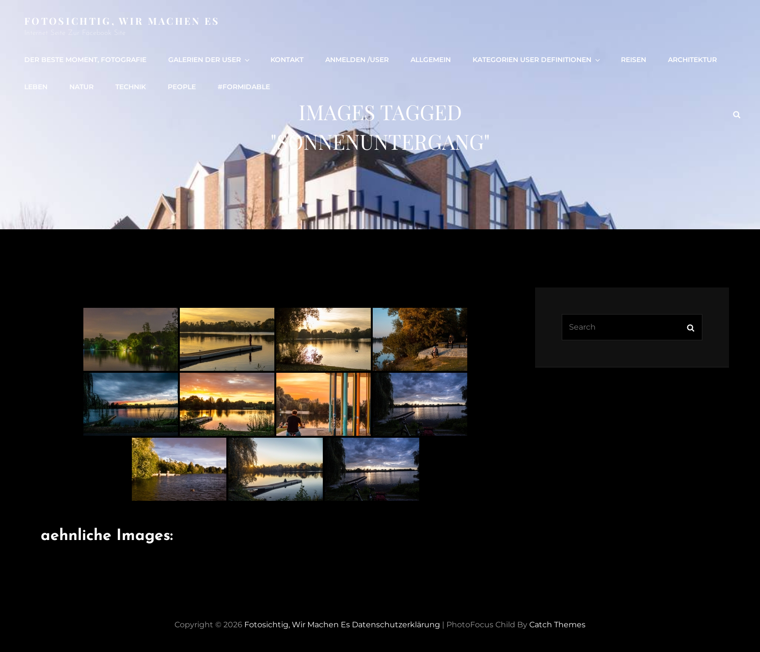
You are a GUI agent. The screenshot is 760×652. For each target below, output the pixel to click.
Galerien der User (209, 59)
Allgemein (431, 59)
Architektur (692, 59)
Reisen (633, 59)
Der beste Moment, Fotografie (85, 59)
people (182, 86)
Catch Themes (557, 624)
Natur (81, 86)
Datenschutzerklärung (396, 624)
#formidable (244, 86)
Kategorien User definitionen (537, 59)
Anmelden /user (357, 59)
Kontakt (286, 59)
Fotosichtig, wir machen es (122, 20)
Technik (130, 86)
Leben (36, 86)
